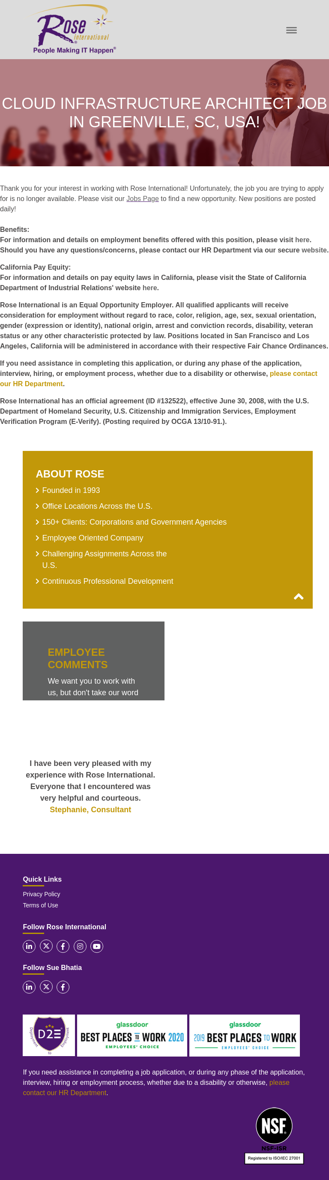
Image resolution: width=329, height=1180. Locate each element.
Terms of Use (40, 905)
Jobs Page (142, 198)
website (314, 250)
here (302, 239)
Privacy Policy (41, 894)
